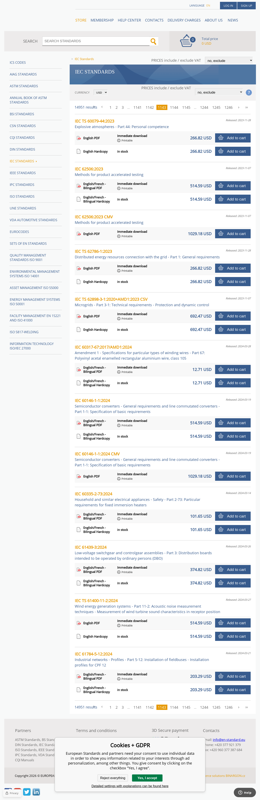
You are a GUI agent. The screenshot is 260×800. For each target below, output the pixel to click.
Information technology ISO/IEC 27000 (32, 346)
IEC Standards (23, 161)
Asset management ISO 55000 (34, 288)
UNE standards (23, 208)
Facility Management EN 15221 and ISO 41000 (35, 318)
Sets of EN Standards (28, 243)
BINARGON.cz (235, 776)
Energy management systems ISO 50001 (35, 301)
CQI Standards (22, 137)
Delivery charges (184, 20)
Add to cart (236, 138)
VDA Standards (49, 755)
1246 (228, 107)
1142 (150, 107)
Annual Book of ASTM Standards (28, 100)
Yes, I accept (147, 778)
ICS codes (18, 62)
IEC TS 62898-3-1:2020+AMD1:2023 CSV (142, 301)
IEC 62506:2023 (109, 171)
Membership (102, 20)
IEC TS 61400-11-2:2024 (147, 606)
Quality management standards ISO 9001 (28, 257)
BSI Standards (22, 114)
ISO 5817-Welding (24, 332)
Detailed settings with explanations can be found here (130, 786)
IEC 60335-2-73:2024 (137, 499)
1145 (186, 107)
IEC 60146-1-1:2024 (147, 406)
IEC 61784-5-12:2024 (142, 659)
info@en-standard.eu (229, 739)
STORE (81, 20)
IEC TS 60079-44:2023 (122, 123)
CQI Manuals (24, 760)
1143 (162, 107)
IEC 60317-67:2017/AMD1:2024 (140, 352)
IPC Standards (22, 184)
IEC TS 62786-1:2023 (147, 254)
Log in (228, 6)
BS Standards (52, 739)
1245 (216, 107)
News (233, 20)
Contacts (154, 20)
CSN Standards (23, 126)
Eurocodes (19, 232)
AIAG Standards (23, 74)
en (208, 5)
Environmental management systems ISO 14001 (35, 273)
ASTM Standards (24, 86)
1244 (204, 107)
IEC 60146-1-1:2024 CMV (147, 459)
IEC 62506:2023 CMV (109, 219)
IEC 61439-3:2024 (143, 552)
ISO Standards (22, 196)
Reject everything (112, 778)
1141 (137, 107)
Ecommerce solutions (210, 776)
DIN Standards (22, 149)
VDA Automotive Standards (33, 220)
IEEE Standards (23, 173)
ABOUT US (214, 20)
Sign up (246, 6)
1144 (174, 107)
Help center (129, 20)
